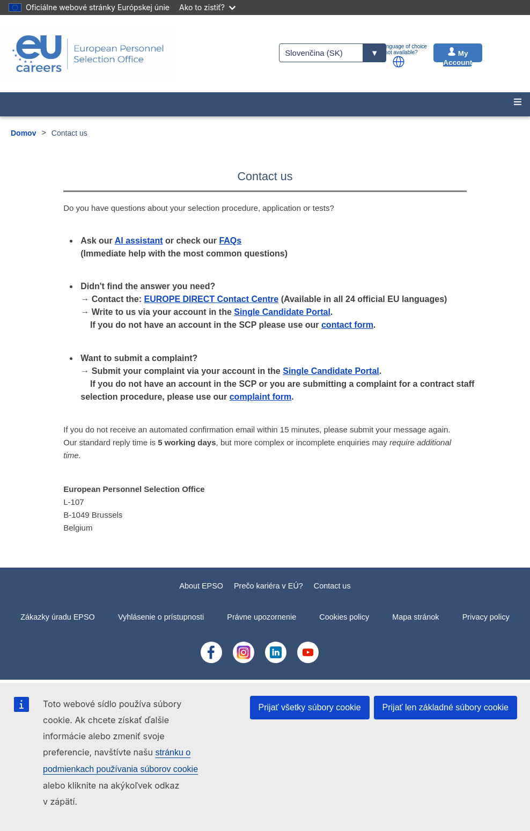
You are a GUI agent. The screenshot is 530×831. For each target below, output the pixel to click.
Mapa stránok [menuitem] (415, 617)
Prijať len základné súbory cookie (445, 707)
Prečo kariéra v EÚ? (268, 586)
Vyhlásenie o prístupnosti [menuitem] (161, 617)
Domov (23, 133)
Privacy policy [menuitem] (486, 617)
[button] (398, 61)
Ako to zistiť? (207, 7)
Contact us (332, 586)
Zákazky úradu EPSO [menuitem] (57, 617)
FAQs (230, 240)
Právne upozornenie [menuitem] (261, 617)
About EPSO (201, 586)
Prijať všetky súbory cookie (310, 707)
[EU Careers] (88, 54)
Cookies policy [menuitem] (344, 617)
